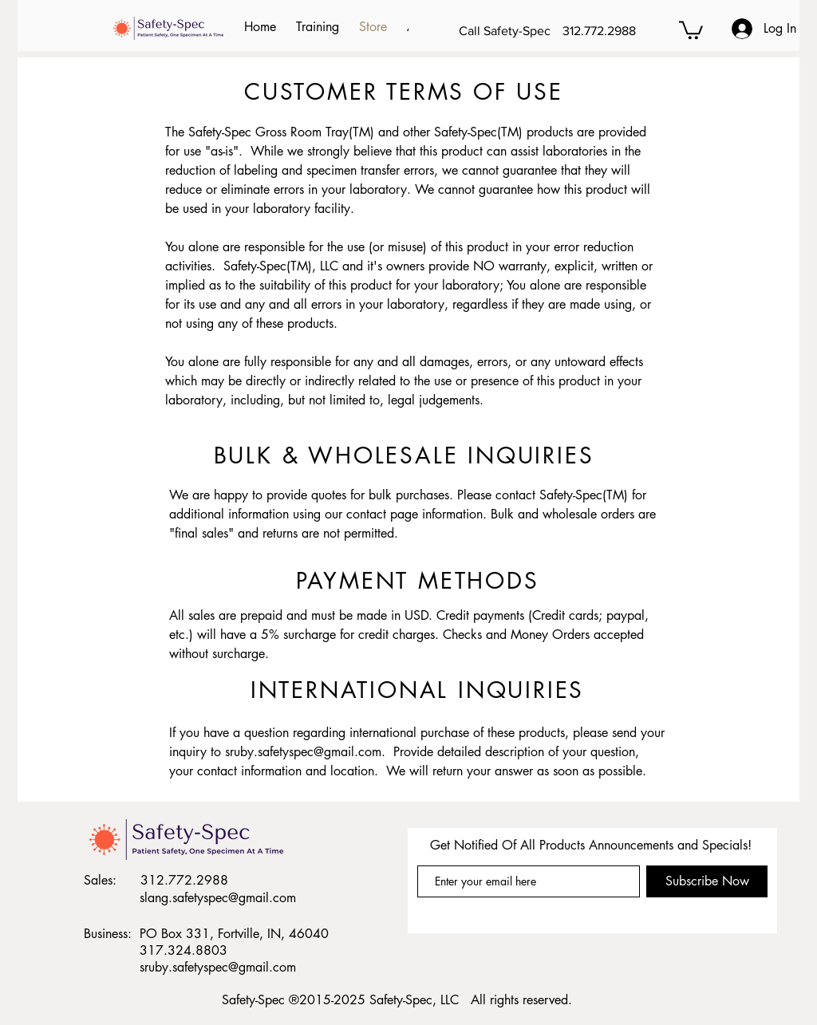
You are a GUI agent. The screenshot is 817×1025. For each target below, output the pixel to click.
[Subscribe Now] (707, 881)
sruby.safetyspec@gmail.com (303, 751)
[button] (691, 29)
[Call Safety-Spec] (507, 31)
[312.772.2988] (619, 31)
